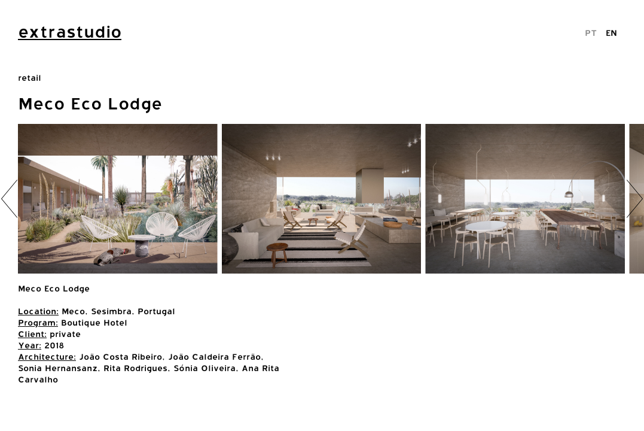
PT (591, 33)
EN (611, 33)
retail (29, 77)
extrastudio (69, 32)
